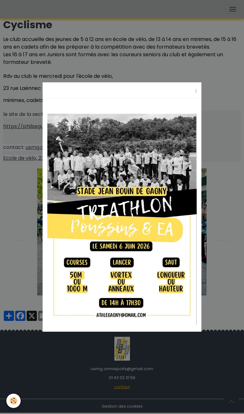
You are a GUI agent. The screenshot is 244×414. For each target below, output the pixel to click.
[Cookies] (13, 401)
